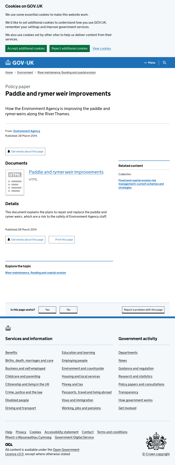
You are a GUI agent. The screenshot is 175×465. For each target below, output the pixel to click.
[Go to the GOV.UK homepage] (19, 62)
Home (9, 72)
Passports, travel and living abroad (87, 392)
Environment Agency (26, 131)
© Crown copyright (156, 454)
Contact (88, 432)
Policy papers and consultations (141, 384)
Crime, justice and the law (23, 392)
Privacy (21, 432)
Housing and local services (81, 376)
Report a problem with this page (143, 309)
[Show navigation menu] (150, 62)
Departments (128, 352)
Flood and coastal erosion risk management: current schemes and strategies (141, 184)
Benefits (11, 352)
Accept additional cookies (26, 48)
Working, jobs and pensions (81, 408)
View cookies (101, 48)
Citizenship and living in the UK (27, 384)
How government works (135, 400)
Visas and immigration (77, 400)
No (72, 309)
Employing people (75, 360)
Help (8, 432)
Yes (50, 309)
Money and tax (72, 384)
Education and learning (78, 352)
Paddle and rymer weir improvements (66, 172)
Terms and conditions (112, 432)
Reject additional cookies (70, 48)
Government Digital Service (74, 437)
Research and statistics (135, 376)
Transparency (128, 392)
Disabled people (17, 400)
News (122, 360)
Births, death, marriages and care (29, 360)
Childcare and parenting (22, 376)
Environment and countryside (83, 368)
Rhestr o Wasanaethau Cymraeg (28, 437)
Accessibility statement (62, 432)
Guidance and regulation (136, 368)
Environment (25, 72)
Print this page (64, 239)
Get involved (127, 408)
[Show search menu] (164, 62)
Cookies (35, 432)
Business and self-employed (25, 368)
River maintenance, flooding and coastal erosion (67, 72)
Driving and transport (20, 408)
